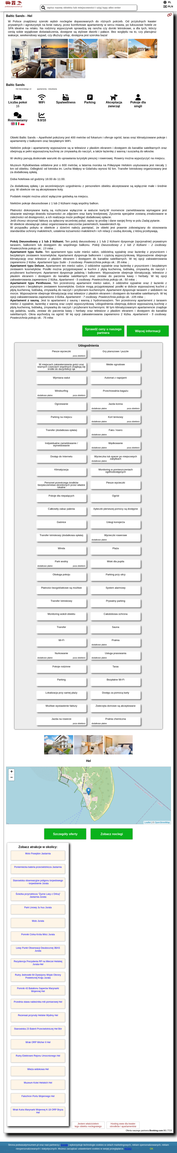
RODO (128, 1148)
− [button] (11, 778)
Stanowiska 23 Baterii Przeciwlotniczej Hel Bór (38, 1028)
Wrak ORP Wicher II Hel (38, 1042)
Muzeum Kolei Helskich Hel (38, 1082)
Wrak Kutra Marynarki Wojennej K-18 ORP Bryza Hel (38, 1111)
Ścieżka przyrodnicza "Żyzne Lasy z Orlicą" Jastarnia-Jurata (38, 895)
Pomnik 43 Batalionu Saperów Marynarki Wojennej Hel (38, 989)
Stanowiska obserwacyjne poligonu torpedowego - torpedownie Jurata (38, 882)
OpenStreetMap (162, 822)
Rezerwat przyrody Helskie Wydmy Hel (38, 1015)
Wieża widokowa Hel (38, 1069)
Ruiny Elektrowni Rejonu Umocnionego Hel (38, 1055)
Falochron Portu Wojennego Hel (38, 1096)
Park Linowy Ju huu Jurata (38, 907)
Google (64, 1145)
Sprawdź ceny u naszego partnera (103, 331)
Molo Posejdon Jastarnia (38, 853)
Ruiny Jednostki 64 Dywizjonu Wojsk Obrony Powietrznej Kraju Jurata (38, 976)
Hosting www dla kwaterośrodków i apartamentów (123, 1125)
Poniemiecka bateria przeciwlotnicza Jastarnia (38, 867)
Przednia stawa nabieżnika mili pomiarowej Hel (38, 1001)
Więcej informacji (147, 331)
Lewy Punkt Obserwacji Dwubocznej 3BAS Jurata (38, 949)
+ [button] (11, 772)
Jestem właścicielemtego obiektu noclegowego (88, 1125)
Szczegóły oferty (65, 834)
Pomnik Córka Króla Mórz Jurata (38, 934)
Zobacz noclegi (112, 834)
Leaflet (148, 822)
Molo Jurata (38, 921)
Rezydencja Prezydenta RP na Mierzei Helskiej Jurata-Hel (38, 962)
